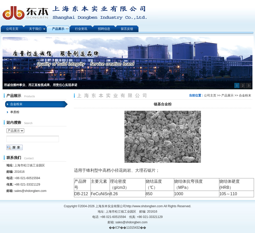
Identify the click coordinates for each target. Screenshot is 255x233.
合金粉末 (245, 95)
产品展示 (227, 95)
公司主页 (210, 95)
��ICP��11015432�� (127, 227)
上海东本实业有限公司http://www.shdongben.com (129, 206)
